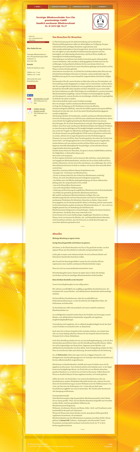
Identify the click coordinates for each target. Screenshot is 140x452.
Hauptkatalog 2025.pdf (41, 98)
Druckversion (34, 444)
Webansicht (108, 446)
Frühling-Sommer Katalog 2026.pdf (39, 110)
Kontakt (31, 87)
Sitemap (44, 444)
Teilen (30, 95)
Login (110, 444)
